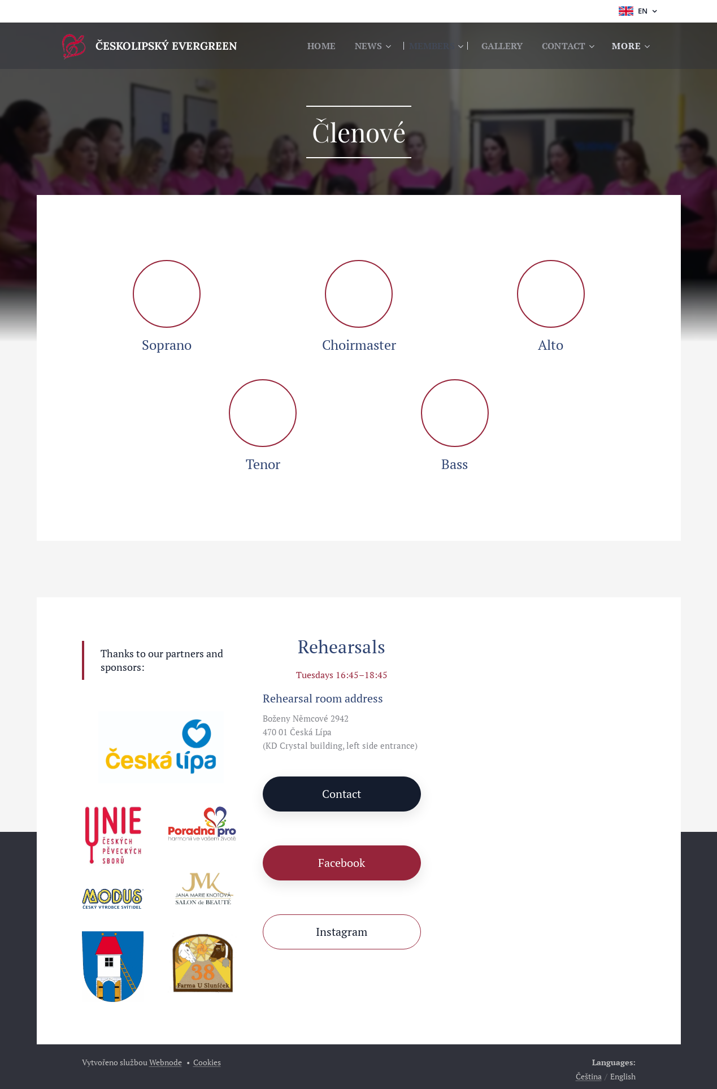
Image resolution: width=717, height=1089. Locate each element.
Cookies (207, 1062)
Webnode (165, 1062)
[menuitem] (312, 46)
